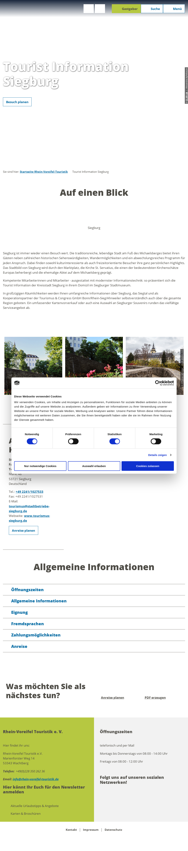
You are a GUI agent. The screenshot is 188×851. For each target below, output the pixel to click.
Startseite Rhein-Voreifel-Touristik (44, 172)
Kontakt (71, 829)
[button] (89, 8)
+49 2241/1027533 (29, 491)
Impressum (91, 829)
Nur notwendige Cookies (40, 466)
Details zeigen (157, 454)
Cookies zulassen (147, 466)
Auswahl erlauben (94, 466)
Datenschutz (113, 829)
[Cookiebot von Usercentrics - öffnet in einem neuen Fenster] (158, 383)
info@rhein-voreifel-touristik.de (36, 779)
